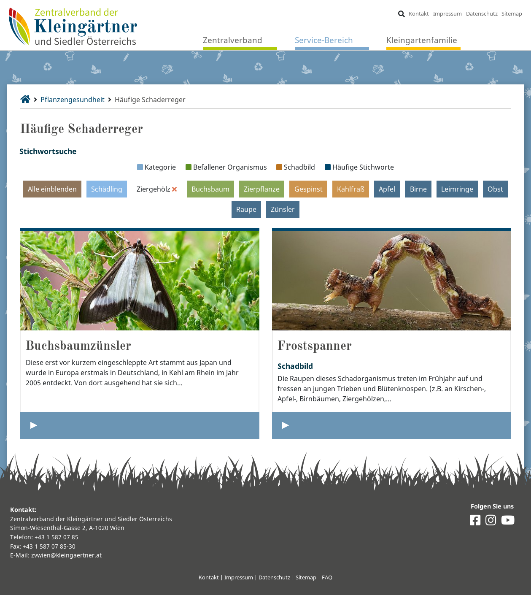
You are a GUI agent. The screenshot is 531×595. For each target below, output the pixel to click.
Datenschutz (482, 13)
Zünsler (283, 209)
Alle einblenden (52, 189)
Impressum (447, 13)
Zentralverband (232, 40)
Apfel (387, 189)
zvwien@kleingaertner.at (66, 555)
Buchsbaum (210, 189)
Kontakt (419, 13)
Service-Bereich (324, 40)
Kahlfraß (350, 189)
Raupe (246, 209)
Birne (418, 189)
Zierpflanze (262, 189)
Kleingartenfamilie (421, 40)
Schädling (106, 189)
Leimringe (457, 189)
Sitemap (511, 13)
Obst (495, 189)
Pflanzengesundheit (72, 99)
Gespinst (308, 189)
